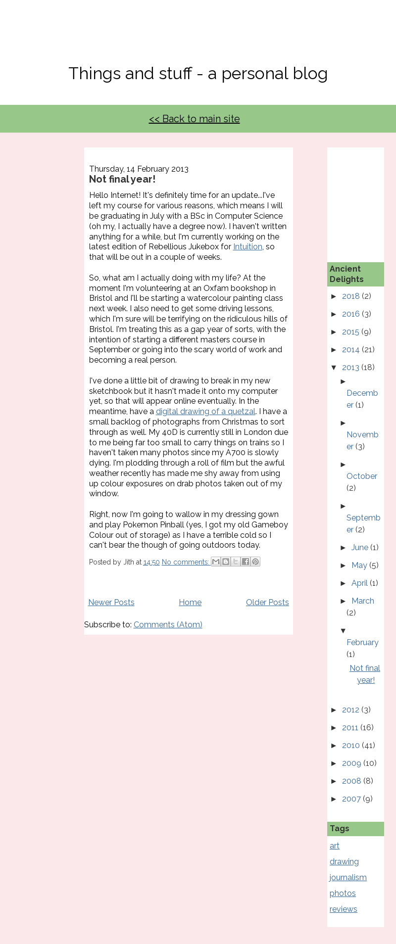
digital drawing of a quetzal (205, 411)
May (360, 565)
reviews (343, 909)
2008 (352, 781)
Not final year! (122, 179)
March (362, 601)
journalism (348, 877)
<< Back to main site (194, 119)
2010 (352, 745)
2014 (352, 349)
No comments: (186, 562)
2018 (352, 296)
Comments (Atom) (168, 624)
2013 (351, 367)
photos (343, 893)
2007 (352, 798)
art (335, 845)
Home (190, 602)
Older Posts (267, 602)
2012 (351, 709)
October (361, 476)
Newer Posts (111, 602)
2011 (351, 727)
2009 (352, 763)
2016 (352, 314)
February (362, 642)
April (360, 583)
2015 (351, 331)
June (360, 547)
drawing (344, 861)
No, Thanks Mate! (198, 38)
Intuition (247, 246)
